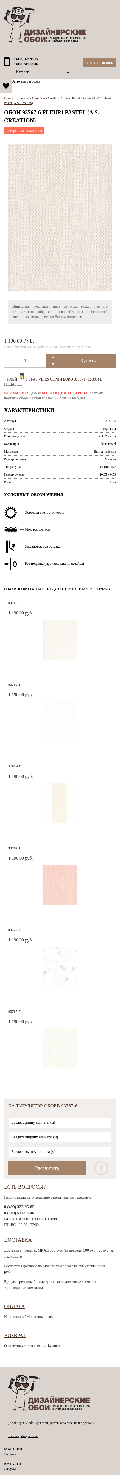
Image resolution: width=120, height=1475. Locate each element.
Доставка (18, 1240)
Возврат (15, 1335)
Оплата (14, 1306)
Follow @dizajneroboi (23, 1436)
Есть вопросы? (25, 1187)
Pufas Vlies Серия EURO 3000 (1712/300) (62, 379)
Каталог (22, 72)
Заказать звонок (99, 62)
